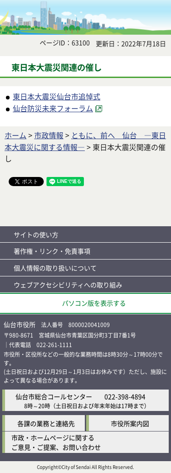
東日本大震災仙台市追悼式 (56, 96)
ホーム (15, 135)
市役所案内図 (130, 423)
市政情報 (48, 135)
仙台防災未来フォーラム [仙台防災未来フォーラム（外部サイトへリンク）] (53, 108)
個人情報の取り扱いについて (55, 267)
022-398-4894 (124, 396)
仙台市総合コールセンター (54, 396)
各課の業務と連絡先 (46, 423)
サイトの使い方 (36, 234)
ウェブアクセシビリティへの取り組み (68, 284)
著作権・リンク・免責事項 (52, 250)
